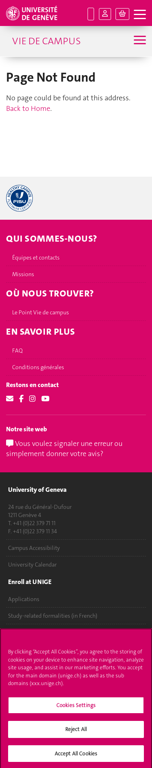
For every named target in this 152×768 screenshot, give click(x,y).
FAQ (17, 350)
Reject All (76, 731)
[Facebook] (21, 399)
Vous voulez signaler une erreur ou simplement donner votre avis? (64, 449)
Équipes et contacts (36, 257)
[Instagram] (32, 399)
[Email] (9, 399)
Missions (23, 274)
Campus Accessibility (34, 548)
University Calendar (32, 564)
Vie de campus (46, 41)
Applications (23, 599)
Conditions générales (38, 367)
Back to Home (28, 108)
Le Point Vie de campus (40, 312)
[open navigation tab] (140, 15)
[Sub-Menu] (139, 41)
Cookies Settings (76, 707)
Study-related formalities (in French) (52, 615)
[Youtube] (45, 399)
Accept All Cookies (76, 756)
